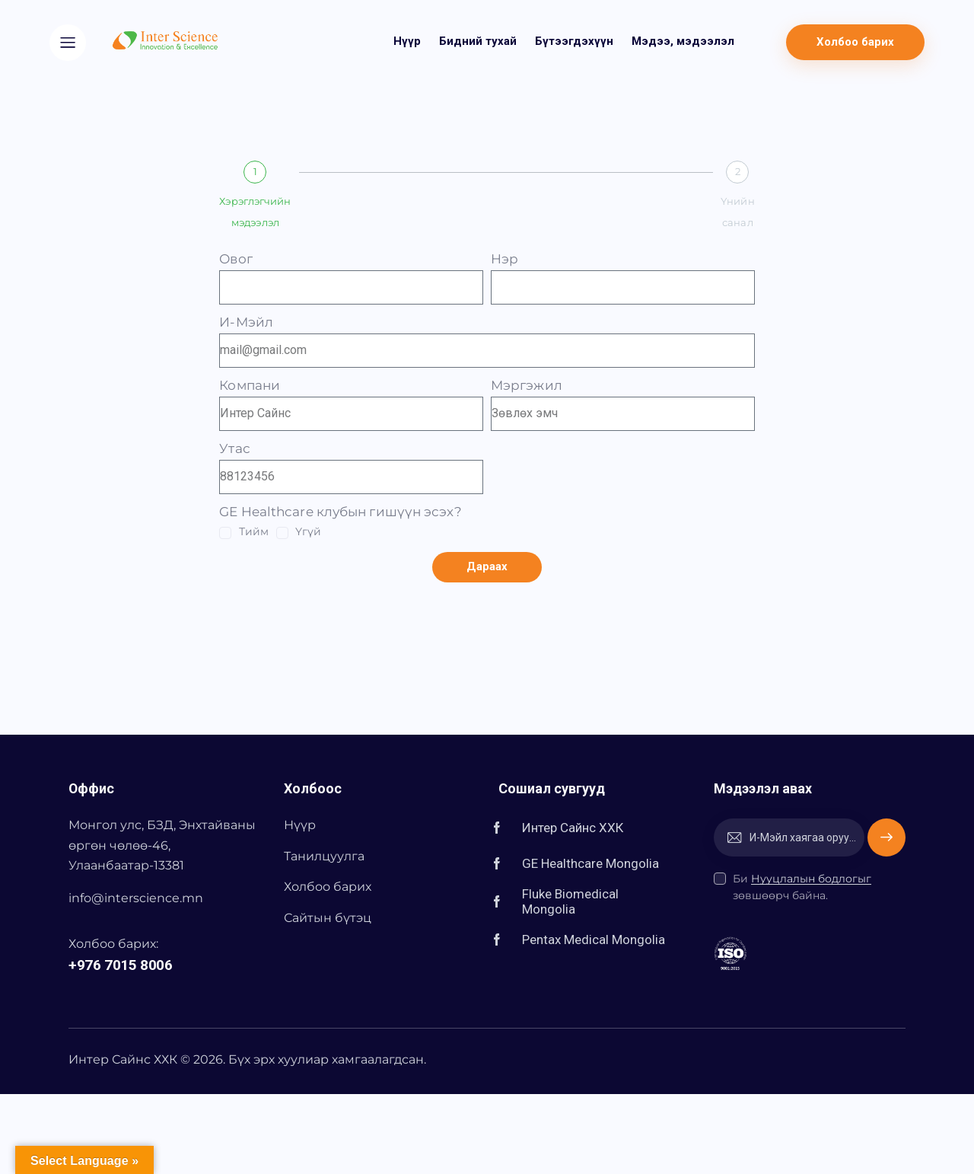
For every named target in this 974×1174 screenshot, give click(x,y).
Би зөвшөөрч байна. (802, 887)
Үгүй (308, 531)
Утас (234, 448)
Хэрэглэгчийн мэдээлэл (255, 211)
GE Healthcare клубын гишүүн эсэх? (340, 511)
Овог (235, 258)
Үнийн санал (738, 211)
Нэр (504, 258)
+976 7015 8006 (120, 965)
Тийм (254, 531)
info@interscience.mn (135, 898)
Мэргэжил (526, 385)
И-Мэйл (246, 322)
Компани (249, 385)
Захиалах (886, 837)
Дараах (487, 566)
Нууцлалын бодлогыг (811, 879)
